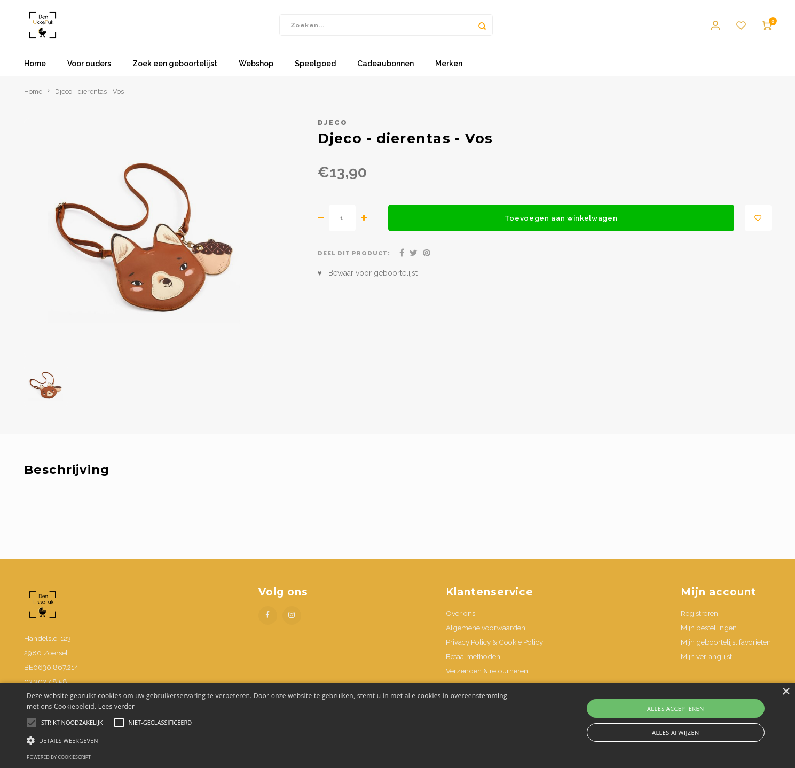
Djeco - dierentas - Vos (89, 100)
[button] (268, 740)
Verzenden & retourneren (487, 679)
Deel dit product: (354, 261)
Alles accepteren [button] (675, 708)
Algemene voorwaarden (485, 635)
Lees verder (116, 706)
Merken (448, 72)
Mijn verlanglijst (706, 664)
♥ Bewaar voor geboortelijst (368, 281)
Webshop (256, 72)
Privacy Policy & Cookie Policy (494, 650)
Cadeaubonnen (385, 72)
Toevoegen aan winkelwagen (561, 226)
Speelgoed (315, 72)
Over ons (460, 621)
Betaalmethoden (473, 664)
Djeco (333, 131)
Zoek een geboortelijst (174, 72)
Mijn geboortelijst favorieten (726, 650)
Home (35, 72)
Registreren (699, 621)
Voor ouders (89, 72)
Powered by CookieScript (59, 757)
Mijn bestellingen (709, 635)
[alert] (397, 725)
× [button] (786, 692)
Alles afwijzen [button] (675, 732)
